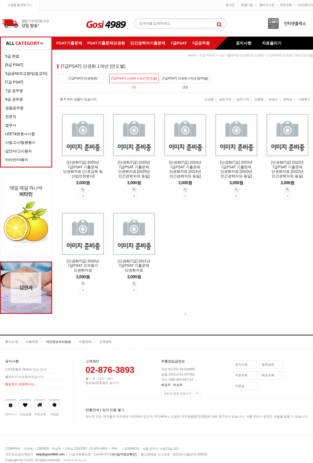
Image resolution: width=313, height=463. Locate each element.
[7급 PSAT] (14, 82)
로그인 (230, 5)
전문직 (10, 116)
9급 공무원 (14, 99)
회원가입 (247, 5)
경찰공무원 (14, 108)
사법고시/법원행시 (20, 142)
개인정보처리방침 (58, 342)
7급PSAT (179, 43)
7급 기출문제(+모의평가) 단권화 (241, 55)
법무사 (10, 125)
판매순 (288, 99)
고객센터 (105, 342)
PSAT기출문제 (69, 43)
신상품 (209, 99)
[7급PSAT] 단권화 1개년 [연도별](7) (134, 80)
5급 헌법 (12, 56)
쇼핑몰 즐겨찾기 (18, 5)
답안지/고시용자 (18, 151)
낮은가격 (225, 99)
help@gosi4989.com (50, 454)
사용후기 (304, 99)
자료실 (239, 386)
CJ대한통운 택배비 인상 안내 (25, 370)
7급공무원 (201, 43)
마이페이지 (305, 5)
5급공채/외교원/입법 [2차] (26, 73)
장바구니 (266, 5)
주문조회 (286, 5)
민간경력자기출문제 (147, 43)
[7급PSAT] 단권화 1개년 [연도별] (290, 55)
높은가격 (243, 99)
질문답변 (268, 364)
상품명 (259, 99)
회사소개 (11, 342)
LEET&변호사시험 (20, 134)
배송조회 (268, 375)
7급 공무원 (14, 91)
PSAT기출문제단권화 (106, 43)
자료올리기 (271, 43)
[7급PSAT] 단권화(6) (83, 78)
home (192, 55)
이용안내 (85, 342)
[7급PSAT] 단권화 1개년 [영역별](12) (185, 80)
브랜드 (273, 99)
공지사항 (243, 43)
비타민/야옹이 (16, 160)
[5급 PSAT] (14, 65)
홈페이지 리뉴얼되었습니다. (25, 377)
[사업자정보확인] (125, 454)
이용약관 (32, 342)
